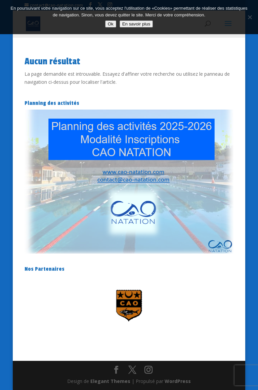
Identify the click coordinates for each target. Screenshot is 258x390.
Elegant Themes (110, 381)
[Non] (249, 17)
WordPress (178, 381)
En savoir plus (136, 23)
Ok (111, 23)
